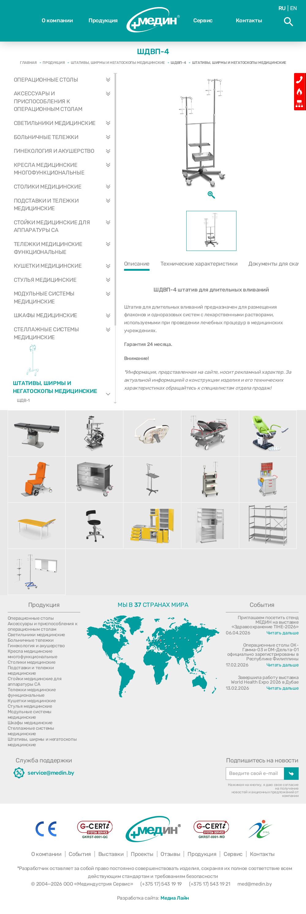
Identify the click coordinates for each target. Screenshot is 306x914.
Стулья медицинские (64, 280)
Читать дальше (282, 633)
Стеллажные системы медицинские (64, 333)
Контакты (249, 20)
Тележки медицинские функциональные (64, 248)
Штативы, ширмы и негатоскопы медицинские (64, 385)
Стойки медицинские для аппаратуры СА (64, 226)
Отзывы (170, 854)
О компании (57, 20)
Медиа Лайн (175, 898)
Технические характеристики (199, 263)
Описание (136, 263)
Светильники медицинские (64, 123)
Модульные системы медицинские (64, 298)
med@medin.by (254, 884)
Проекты (142, 854)
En (293, 8)
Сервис (203, 20)
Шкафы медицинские (64, 316)
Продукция (103, 20)
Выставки (110, 854)
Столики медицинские (64, 187)
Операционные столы (64, 80)
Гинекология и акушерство (64, 151)
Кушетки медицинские (64, 266)
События (80, 854)
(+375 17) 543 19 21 (209, 884)
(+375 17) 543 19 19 (161, 884)
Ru (282, 8)
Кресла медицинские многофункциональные (64, 169)
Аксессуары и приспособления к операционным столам (64, 101)
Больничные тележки (64, 137)
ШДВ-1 (23, 400)
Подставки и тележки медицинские (64, 205)
